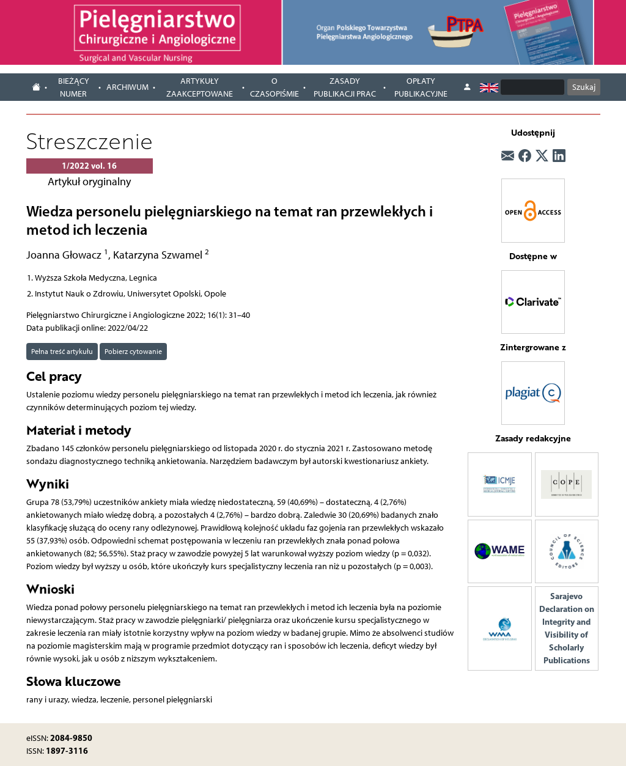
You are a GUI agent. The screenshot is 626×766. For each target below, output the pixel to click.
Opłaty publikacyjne (420, 87)
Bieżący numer (73, 87)
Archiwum (127, 87)
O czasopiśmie (274, 87)
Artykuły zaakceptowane (199, 87)
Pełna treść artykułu (62, 351)
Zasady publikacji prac (345, 87)
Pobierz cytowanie (133, 351)
